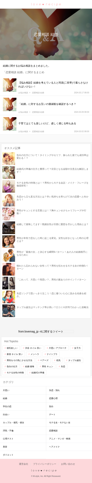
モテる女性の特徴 (15, 372)
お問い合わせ (68, 464)
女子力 (77, 348)
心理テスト (8, 438)
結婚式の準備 (38, 372)
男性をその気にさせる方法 (19, 360)
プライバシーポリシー (44, 464)
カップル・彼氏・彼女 (13, 422)
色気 (58, 360)
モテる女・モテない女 (59, 422)
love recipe (46, 470)
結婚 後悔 (29, 366)
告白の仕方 (12, 366)
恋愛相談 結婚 (38, 93)
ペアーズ (44, 360)
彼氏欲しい (12, 348)
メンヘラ (35, 354)
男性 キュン (47, 366)
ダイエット (8, 455)
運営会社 (23, 464)
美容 (5, 447)
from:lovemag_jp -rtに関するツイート (41, 331)
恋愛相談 (53, 430)
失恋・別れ (54, 390)
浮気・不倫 (8, 430)
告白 (51, 406)
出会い (6, 414)
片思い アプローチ (57, 348)
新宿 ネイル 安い (15, 354)
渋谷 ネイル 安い (33, 348)
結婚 (5, 398)
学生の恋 (7, 406)
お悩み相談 (23, 93)
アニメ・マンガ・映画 (59, 438)
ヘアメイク (54, 447)
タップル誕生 (74, 360)
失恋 (63, 366)
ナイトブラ (52, 354)
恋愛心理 (53, 398)
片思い (6, 390)
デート (52, 414)
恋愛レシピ (46, 4)
